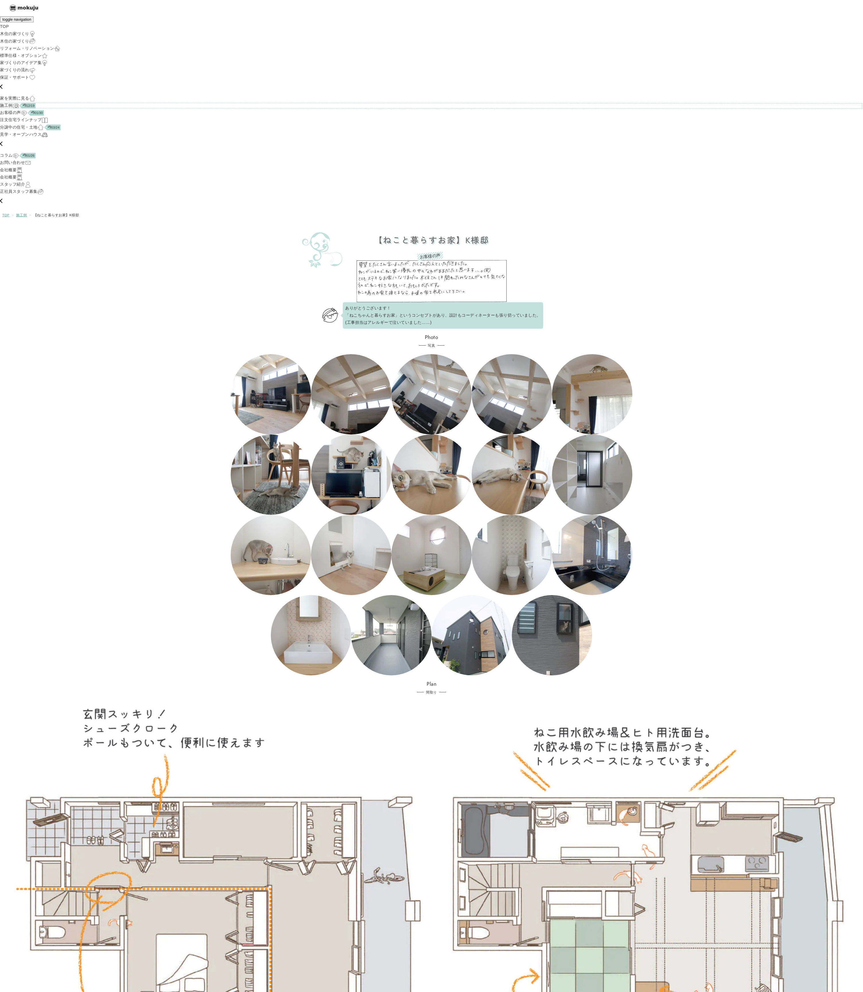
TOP (5, 215)
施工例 (21, 215)
